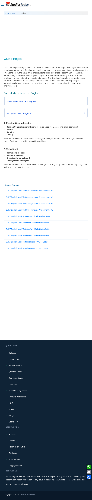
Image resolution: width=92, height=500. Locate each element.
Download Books (16, 378)
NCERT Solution (15, 365)
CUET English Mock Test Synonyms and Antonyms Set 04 (29, 191)
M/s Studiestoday (28, 494)
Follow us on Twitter (17, 447)
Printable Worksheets (17, 397)
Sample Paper (14, 359)
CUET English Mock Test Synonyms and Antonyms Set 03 (29, 204)
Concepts (13, 384)
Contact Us (13, 441)
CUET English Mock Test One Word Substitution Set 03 (28, 235)
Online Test (13, 422)
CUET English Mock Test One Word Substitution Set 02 (28, 223)
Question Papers (15, 372)
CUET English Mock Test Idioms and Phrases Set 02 (27, 248)
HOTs (11, 403)
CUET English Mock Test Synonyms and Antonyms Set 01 (29, 210)
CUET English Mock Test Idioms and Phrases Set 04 (27, 242)
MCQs (11, 416)
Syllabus (12, 353)
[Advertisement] (46, 36)
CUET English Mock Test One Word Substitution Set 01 (28, 229)
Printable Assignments (18, 390)
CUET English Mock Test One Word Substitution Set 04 (28, 216)
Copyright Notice (15, 466)
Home (7, 13)
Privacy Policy (14, 459)
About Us (12, 434)
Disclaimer (13, 453)
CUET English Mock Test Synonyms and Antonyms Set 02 (29, 197)
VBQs (11, 409)
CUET (14, 13)
